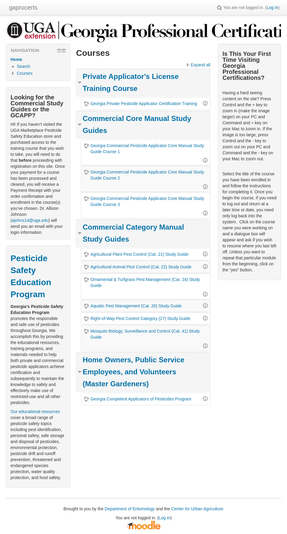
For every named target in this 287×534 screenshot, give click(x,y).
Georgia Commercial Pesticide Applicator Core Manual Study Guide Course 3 (147, 201)
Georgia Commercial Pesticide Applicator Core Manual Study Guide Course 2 (147, 175)
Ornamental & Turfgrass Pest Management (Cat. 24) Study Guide (145, 282)
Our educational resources (35, 411)
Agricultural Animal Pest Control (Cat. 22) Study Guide (140, 266)
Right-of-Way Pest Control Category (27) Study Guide (140, 318)
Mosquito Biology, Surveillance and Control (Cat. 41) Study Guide (145, 334)
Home (16, 59)
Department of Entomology (130, 508)
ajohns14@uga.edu (30, 220)
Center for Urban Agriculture (197, 508)
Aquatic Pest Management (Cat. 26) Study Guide (136, 305)
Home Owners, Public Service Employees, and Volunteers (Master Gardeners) (134, 372)
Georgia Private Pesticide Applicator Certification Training (143, 103)
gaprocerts (23, 7)
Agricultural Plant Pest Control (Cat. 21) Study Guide (139, 254)
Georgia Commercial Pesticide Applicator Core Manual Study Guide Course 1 (147, 148)
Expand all (200, 64)
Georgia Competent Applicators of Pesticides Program (140, 399)
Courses (24, 73)
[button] (219, 8)
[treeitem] (38, 59)
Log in (272, 7)
